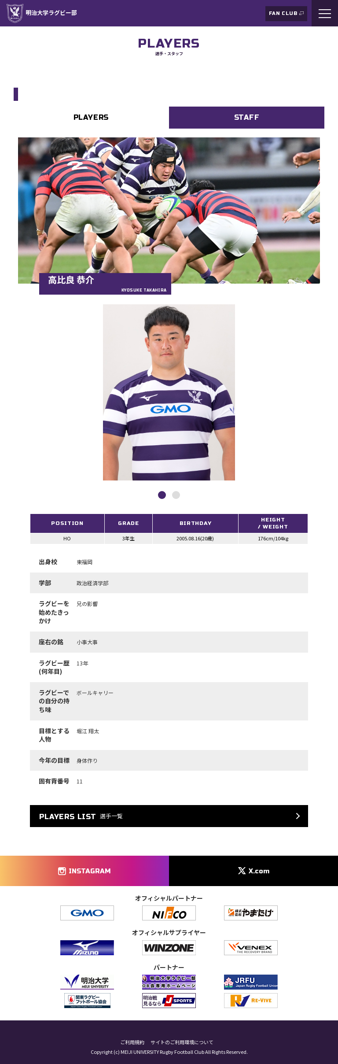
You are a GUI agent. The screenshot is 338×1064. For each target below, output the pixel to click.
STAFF (247, 117)
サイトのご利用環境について (182, 1042)
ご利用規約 (132, 1042)
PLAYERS (91, 117)
